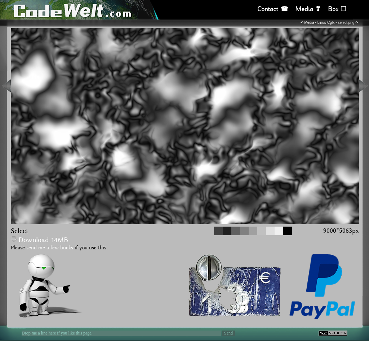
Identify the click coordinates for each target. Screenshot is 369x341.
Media (309, 23)
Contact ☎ (272, 9)
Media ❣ (308, 9)
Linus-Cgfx (326, 23)
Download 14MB (39, 240)
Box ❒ (337, 9)
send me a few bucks (49, 248)
